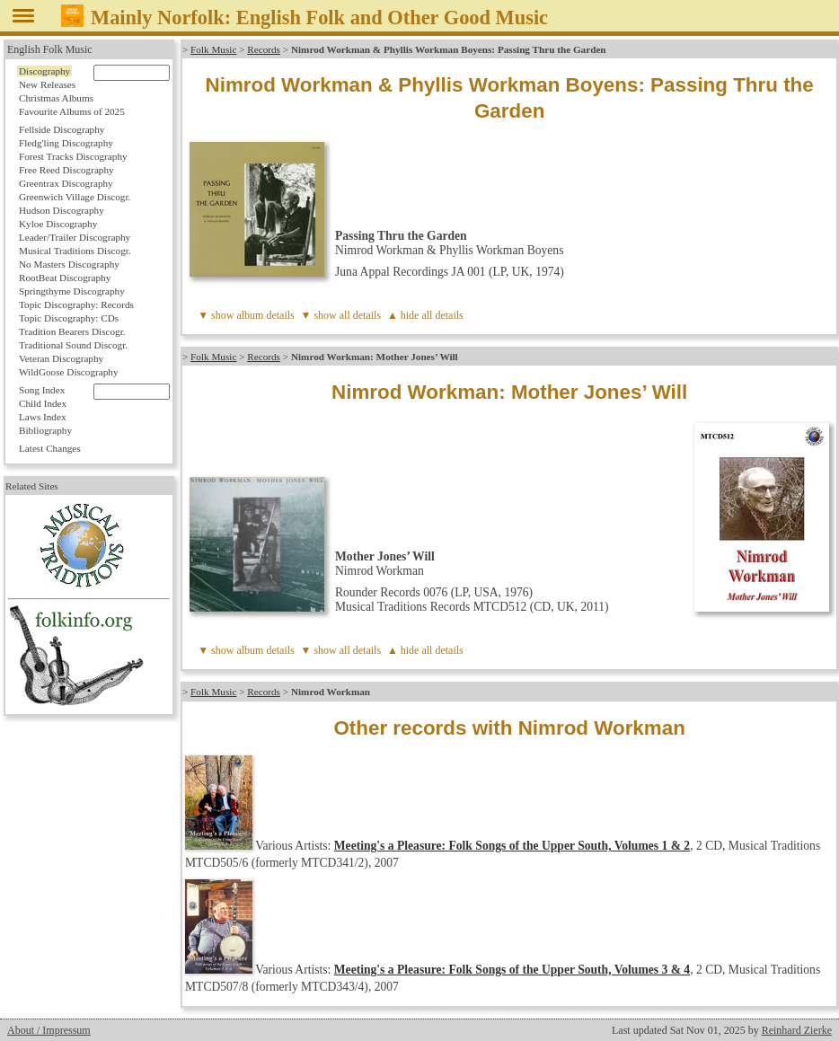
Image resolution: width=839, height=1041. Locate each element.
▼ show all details (341, 315)
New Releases (47, 84)
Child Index (42, 403)
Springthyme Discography (72, 291)
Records (263, 49)
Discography (44, 71)
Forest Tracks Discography (73, 156)
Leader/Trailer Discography (74, 237)
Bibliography (45, 430)
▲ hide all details (425, 315)
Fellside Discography (61, 129)
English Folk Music (50, 49)
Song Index (42, 389)
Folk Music (213, 49)
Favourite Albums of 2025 (72, 111)
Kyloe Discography (58, 223)
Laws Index (42, 416)
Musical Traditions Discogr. (75, 250)
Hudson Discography (61, 210)
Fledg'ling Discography (66, 142)
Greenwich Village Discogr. (74, 196)
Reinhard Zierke (797, 1030)
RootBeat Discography (64, 277)
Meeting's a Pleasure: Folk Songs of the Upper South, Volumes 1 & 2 (512, 845)
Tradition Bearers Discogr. (72, 331)
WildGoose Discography (68, 371)
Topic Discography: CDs (69, 318)
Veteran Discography (61, 358)
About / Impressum (49, 1030)
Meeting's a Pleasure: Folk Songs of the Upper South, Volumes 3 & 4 (512, 969)
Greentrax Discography (66, 183)
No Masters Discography (69, 264)
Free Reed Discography (66, 169)
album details (265, 315)
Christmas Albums (56, 98)
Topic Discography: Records (76, 304)
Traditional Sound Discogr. (73, 345)
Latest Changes (50, 448)
